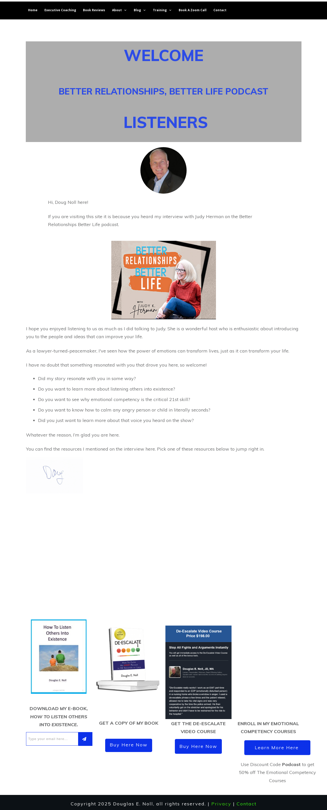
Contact (247, 801)
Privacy (221, 801)
